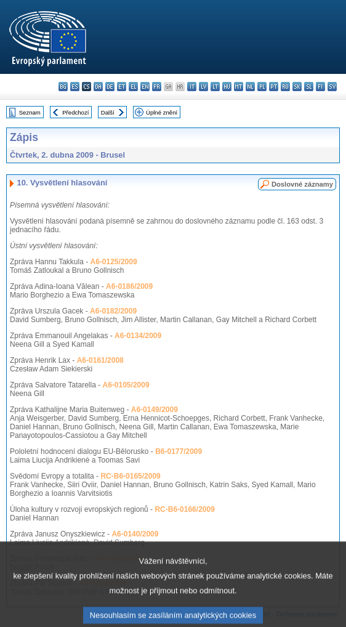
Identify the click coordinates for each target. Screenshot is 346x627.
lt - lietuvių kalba (215, 86)
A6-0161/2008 (100, 360)
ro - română (285, 86)
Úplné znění (161, 112)
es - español (74, 86)
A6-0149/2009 (154, 409)
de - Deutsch (110, 86)
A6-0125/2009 (114, 261)
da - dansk (98, 86)
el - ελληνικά (133, 86)
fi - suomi (320, 86)
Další (108, 112)
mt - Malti (238, 86)
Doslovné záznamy (302, 184)
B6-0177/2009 (178, 451)
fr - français (156, 86)
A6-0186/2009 (129, 286)
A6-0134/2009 (138, 335)
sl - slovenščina (308, 86)
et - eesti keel (121, 86)
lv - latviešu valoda (203, 86)
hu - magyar (226, 86)
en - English (145, 86)
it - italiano (191, 86)
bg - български (63, 86)
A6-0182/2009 (113, 311)
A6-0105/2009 (126, 385)
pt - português (273, 86)
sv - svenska (332, 86)
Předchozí (75, 112)
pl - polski (262, 86)
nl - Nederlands (250, 86)
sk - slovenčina (297, 86)
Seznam (30, 112)
